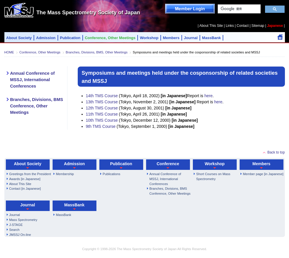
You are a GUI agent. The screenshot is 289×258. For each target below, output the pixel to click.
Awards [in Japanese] (24, 179)
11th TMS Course (102, 114)
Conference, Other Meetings (110, 38)
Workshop (149, 38)
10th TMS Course (102, 120)
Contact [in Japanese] (25, 188)
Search (14, 229)
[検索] (239, 9)
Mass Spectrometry (23, 220)
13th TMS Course (102, 102)
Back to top (276, 152)
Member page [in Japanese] (263, 174)
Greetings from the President (30, 174)
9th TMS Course (101, 126)
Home (280, 37)
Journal (191, 38)
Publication (70, 38)
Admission (46, 38)
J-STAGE (16, 224)
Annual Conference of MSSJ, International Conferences (32, 79)
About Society (19, 38)
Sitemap (258, 26)
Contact (243, 26)
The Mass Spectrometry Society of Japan (88, 12)
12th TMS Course (102, 108)
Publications (111, 174)
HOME (9, 52)
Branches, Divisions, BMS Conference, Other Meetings (36, 106)
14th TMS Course (102, 95)
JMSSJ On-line (20, 234)
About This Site (211, 26)
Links (230, 26)
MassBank (211, 38)
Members (171, 38)
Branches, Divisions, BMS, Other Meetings (96, 52)
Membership (65, 174)
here (208, 95)
